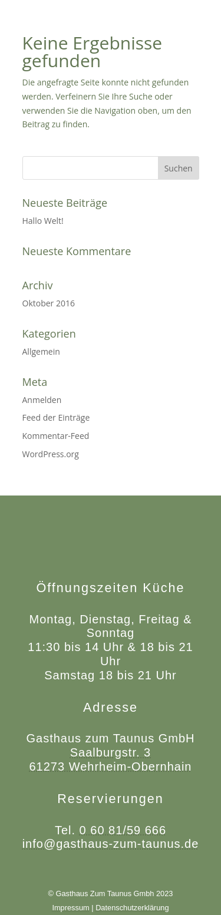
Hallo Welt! (43, 220)
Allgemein (41, 351)
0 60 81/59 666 (123, 830)
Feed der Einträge (56, 417)
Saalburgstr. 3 (110, 752)
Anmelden (42, 399)
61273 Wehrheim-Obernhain (110, 766)
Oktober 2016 (48, 303)
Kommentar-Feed (56, 435)
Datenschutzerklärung (132, 907)
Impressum (70, 907)
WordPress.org (50, 454)
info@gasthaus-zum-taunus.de (110, 843)
